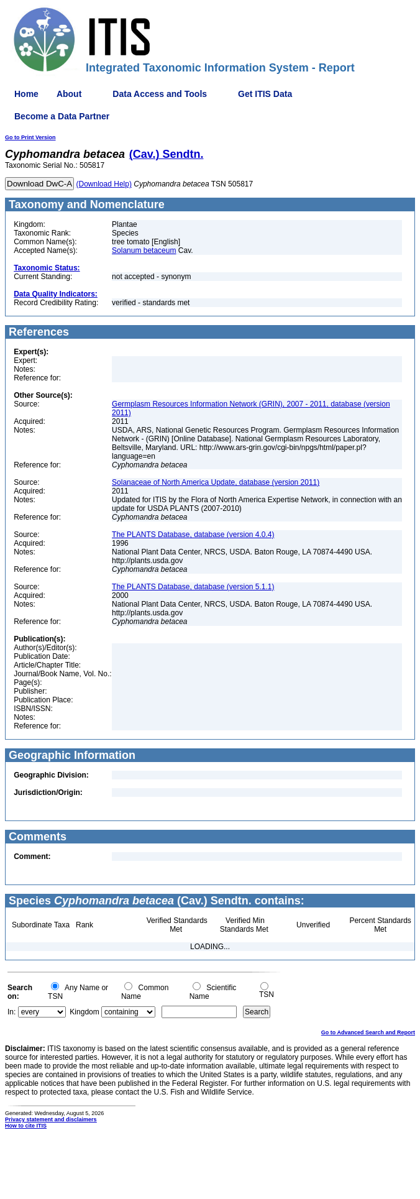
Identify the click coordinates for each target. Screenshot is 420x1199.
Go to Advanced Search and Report (368, 1032)
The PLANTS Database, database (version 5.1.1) (193, 586)
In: (11, 1012)
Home (26, 94)
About (69, 94)
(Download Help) (104, 184)
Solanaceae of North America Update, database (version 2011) (215, 482)
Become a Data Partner (61, 116)
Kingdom (84, 1012)
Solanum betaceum (144, 250)
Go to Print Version (30, 137)
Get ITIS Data (265, 94)
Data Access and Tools (159, 94)
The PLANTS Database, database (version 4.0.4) (193, 534)
